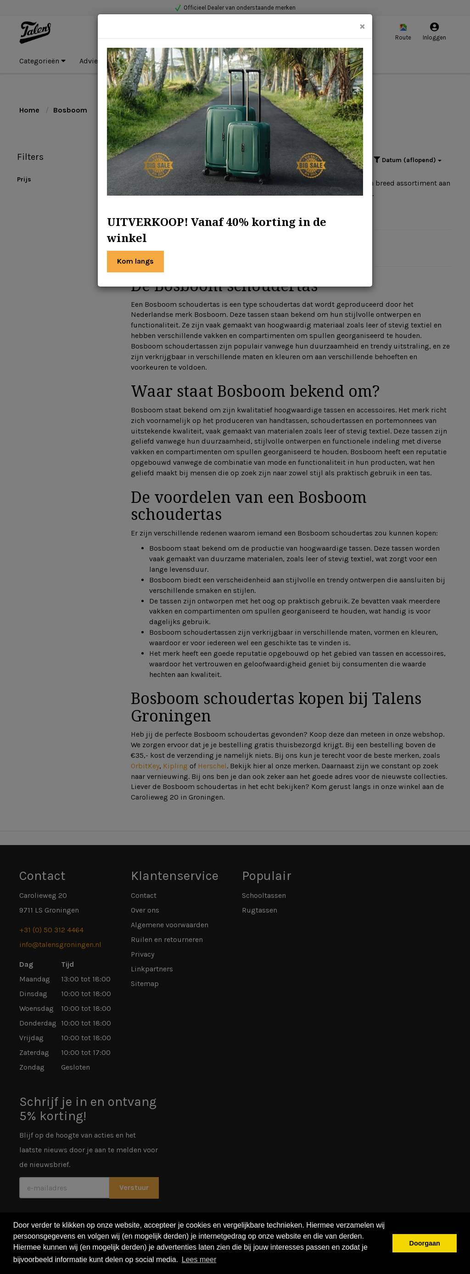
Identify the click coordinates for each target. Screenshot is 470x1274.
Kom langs (135, 261)
